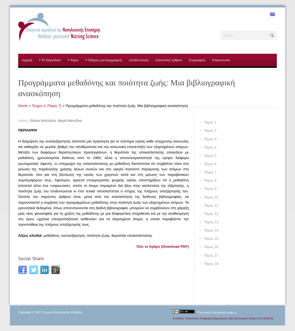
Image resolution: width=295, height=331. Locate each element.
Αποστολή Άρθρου (168, 60)
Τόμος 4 (210, 147)
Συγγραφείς (197, 60)
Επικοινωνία (221, 60)
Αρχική (26, 60)
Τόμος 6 (210, 164)
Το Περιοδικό (50, 60)
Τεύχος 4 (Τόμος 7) (47, 106)
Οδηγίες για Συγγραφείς (103, 60)
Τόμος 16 (211, 247)
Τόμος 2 (210, 130)
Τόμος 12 (211, 214)
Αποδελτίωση (138, 60)
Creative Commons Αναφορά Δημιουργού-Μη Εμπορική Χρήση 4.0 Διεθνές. (223, 318)
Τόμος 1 (210, 122)
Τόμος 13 (211, 222)
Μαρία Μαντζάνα (70, 121)
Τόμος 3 (210, 139)
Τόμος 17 (211, 255)
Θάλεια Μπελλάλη (43, 121)
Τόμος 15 (211, 238)
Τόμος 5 (210, 156)
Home (23, 106)
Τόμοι (73, 60)
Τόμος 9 (210, 189)
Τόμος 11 (211, 205)
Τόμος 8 (210, 180)
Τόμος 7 (210, 172)
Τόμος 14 (211, 230)
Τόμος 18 (211, 264)
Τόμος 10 (211, 197)
